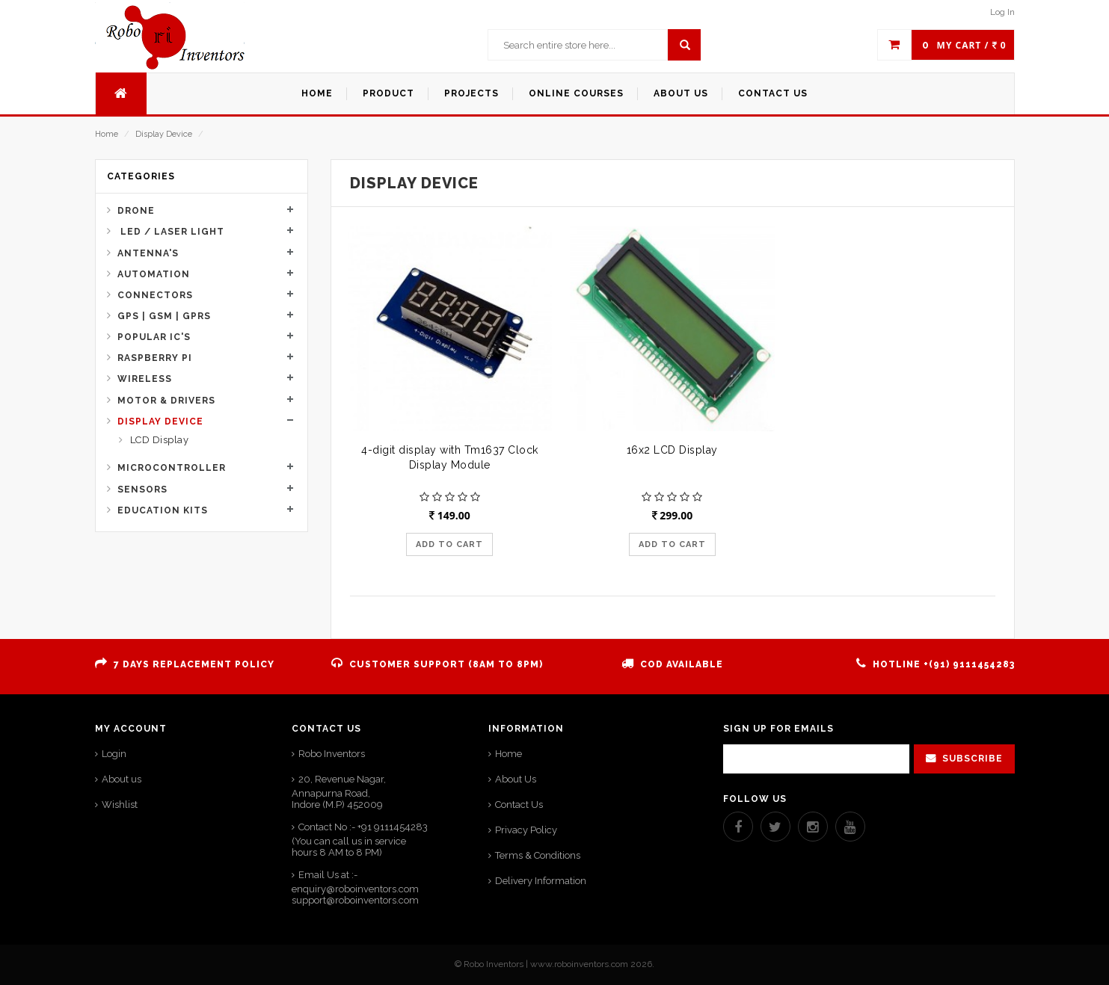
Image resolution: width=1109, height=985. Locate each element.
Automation (153, 274)
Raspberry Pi (154, 358)
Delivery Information (540, 880)
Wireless (144, 379)
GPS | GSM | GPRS (164, 316)
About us (121, 779)
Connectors (155, 295)
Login (114, 753)
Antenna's (148, 253)
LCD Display (157, 439)
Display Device (163, 134)
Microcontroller (171, 468)
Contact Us (519, 804)
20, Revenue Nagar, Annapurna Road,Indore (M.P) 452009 (339, 792)
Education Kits (162, 510)
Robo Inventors (331, 753)
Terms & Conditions (537, 855)
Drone (136, 211)
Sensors (142, 489)
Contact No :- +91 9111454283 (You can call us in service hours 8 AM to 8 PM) (360, 839)
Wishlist (120, 804)
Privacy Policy (526, 830)
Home (106, 134)
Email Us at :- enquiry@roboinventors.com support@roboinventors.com (355, 887)
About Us (515, 779)
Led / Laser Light (170, 231)
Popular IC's (154, 337)
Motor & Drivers (166, 400)
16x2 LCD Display (672, 450)
